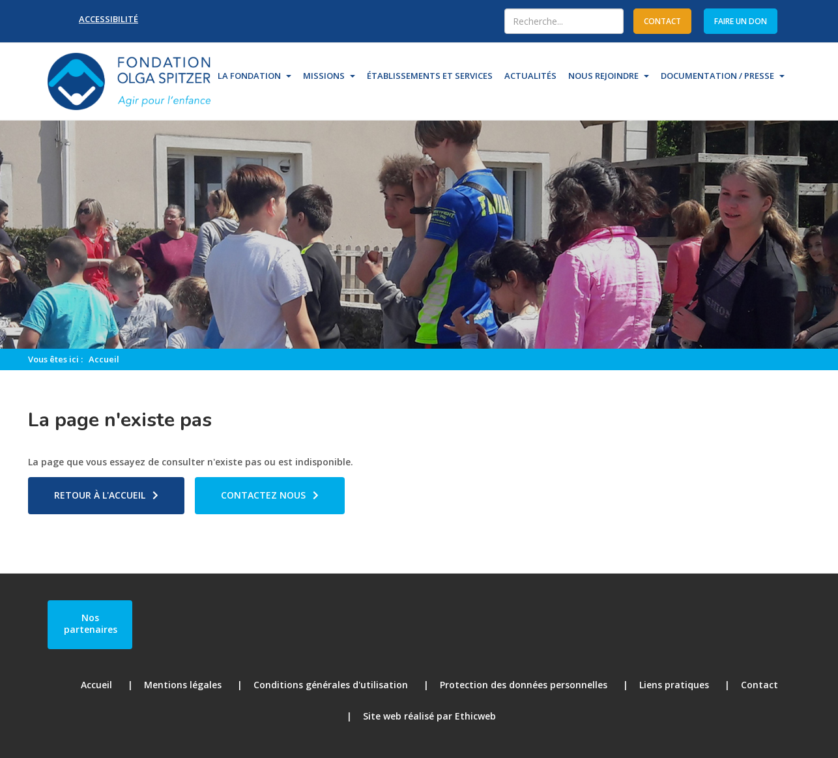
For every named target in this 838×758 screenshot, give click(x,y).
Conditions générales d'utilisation (330, 684)
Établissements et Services (430, 75)
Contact (759, 684)
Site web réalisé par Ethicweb (429, 716)
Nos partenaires (90, 623)
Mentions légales (183, 684)
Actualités (530, 75)
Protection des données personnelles (523, 684)
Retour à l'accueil (99, 495)
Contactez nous (263, 495)
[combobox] (564, 21)
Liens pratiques (674, 684)
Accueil (104, 359)
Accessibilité (108, 19)
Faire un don (740, 21)
